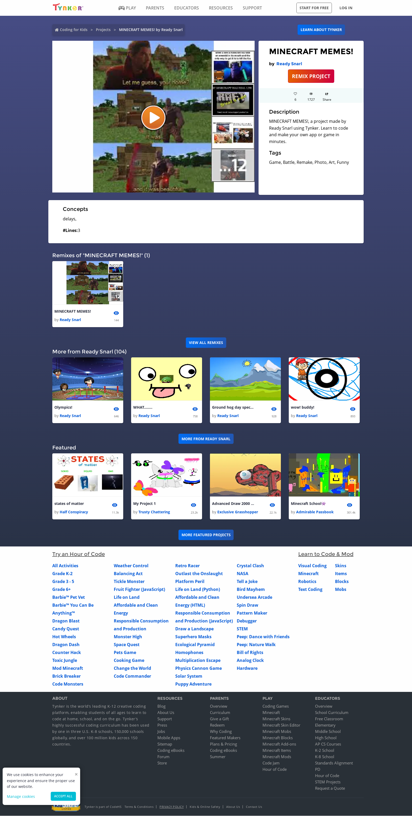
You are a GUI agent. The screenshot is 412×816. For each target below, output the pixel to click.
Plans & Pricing (223, 744)
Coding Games (275, 706)
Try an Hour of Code (78, 554)
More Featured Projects (206, 535)
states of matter (69, 503)
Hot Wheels (64, 637)
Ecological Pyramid (195, 644)
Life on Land (127, 597)
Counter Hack (66, 652)
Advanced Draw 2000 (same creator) (233, 503)
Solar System (188, 676)
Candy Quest (65, 629)
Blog (161, 706)
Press (162, 725)
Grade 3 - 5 (63, 581)
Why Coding (221, 731)
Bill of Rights (250, 652)
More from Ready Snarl (206, 438)
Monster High (128, 637)
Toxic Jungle (64, 660)
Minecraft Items (276, 750)
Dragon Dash (66, 644)
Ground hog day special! (233, 407)
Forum (163, 756)
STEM (242, 629)
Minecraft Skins (276, 719)
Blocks (342, 581)
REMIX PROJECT (311, 76)
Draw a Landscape (194, 629)
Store (162, 763)
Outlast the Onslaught (199, 573)
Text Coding (310, 589)
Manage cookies (21, 796)
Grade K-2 (62, 573)
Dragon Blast (66, 621)
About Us (165, 712)
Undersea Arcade (254, 597)
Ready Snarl (289, 63)
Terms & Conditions (139, 807)
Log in (345, 7)
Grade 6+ (61, 589)
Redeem (217, 725)
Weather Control (131, 566)
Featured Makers (225, 738)
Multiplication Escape (197, 660)
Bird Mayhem (251, 589)
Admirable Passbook (315, 511)
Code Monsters (67, 684)
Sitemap (164, 744)
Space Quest (127, 644)
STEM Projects (328, 782)
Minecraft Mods (276, 756)
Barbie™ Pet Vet (68, 597)
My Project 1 (144, 503)
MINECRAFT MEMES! (72, 311)
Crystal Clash (250, 566)
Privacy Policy (171, 807)
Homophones (189, 652)
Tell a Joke (247, 581)
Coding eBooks (170, 750)
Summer (217, 756)
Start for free (314, 7)
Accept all (63, 796)
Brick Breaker (66, 676)
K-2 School (324, 750)
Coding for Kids (73, 29)
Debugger (247, 621)
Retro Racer (187, 566)
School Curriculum (331, 712)
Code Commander (132, 676)
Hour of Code (274, 769)
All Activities (65, 566)
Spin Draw (247, 605)
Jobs (161, 731)
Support (164, 719)
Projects (103, 29)
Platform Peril (189, 581)
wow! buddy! (302, 407)
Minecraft (308, 573)
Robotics (307, 581)
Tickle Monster (129, 581)
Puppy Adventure (193, 684)
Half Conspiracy (74, 511)
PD (317, 769)
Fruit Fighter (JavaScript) (139, 589)
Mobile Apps (168, 738)
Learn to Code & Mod (325, 554)
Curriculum (220, 712)
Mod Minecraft (67, 668)
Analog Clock (250, 660)
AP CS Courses (328, 744)
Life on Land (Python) (197, 589)
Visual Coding (312, 566)
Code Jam (271, 763)
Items (341, 573)
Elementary (325, 725)
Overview (218, 706)
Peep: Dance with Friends (263, 637)
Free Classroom (329, 719)
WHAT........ (142, 407)
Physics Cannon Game (198, 668)
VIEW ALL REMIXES (206, 342)
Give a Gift (219, 719)
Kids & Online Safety (205, 807)
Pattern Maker (252, 613)
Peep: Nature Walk (256, 644)
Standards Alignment (334, 763)
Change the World (132, 668)
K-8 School (324, 756)
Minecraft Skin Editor (281, 725)
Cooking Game (129, 660)
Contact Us (254, 807)
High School (326, 738)
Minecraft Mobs (276, 731)
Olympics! (63, 407)
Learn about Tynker (321, 29)
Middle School (328, 731)
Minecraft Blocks (277, 738)
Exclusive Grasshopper (237, 511)
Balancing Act (128, 573)
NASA (242, 573)
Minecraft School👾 (308, 503)
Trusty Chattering (154, 511)
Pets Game (125, 652)
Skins (340, 566)
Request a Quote (330, 788)
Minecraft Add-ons (279, 744)
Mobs (340, 589)
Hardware (247, 668)
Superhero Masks (193, 637)
